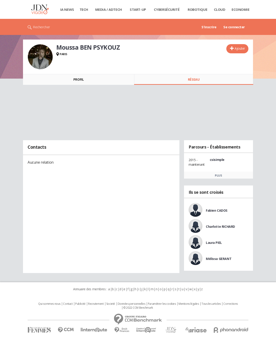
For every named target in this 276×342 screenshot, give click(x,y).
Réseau (193, 79)
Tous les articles (211, 303)
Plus (218, 175)
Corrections (230, 303)
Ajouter (240, 48)
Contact (67, 303)
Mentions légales (188, 303)
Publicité (80, 303)
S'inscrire (208, 27)
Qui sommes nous (49, 303)
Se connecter (234, 27)
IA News (67, 9)
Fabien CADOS (216, 210)
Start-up (138, 9)
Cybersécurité (167, 9)
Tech (84, 9)
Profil (78, 79)
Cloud (219, 9)
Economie (241, 9)
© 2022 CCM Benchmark (138, 307)
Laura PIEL (214, 242)
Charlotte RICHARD (220, 226)
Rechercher (41, 27)
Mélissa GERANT (218, 258)
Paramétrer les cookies (162, 303)
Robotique (197, 9)
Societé (110, 303)
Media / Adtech (108, 9)
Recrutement (96, 303)
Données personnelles (131, 303)
